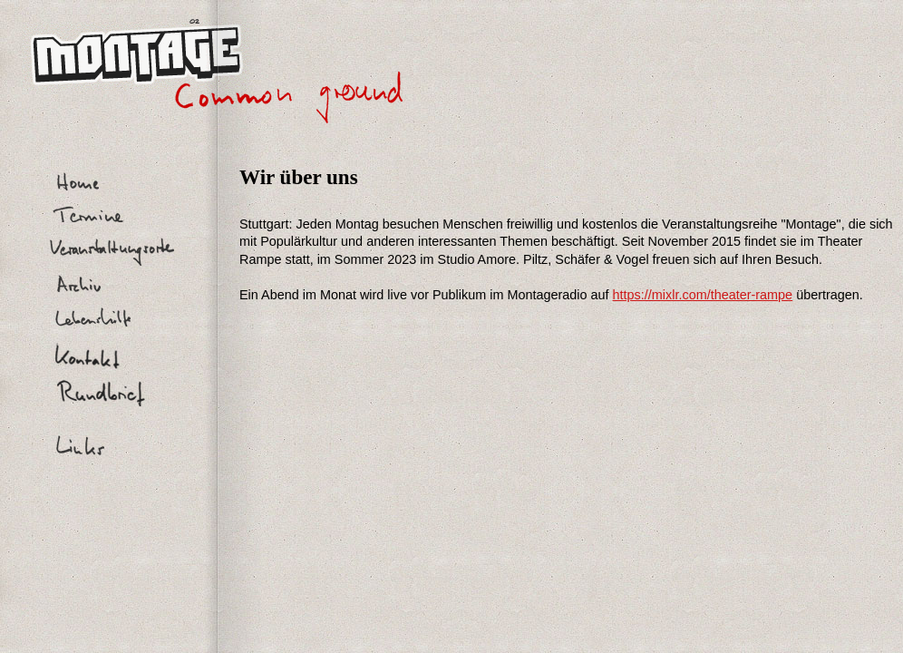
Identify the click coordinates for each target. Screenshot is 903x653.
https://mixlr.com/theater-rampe (703, 295)
